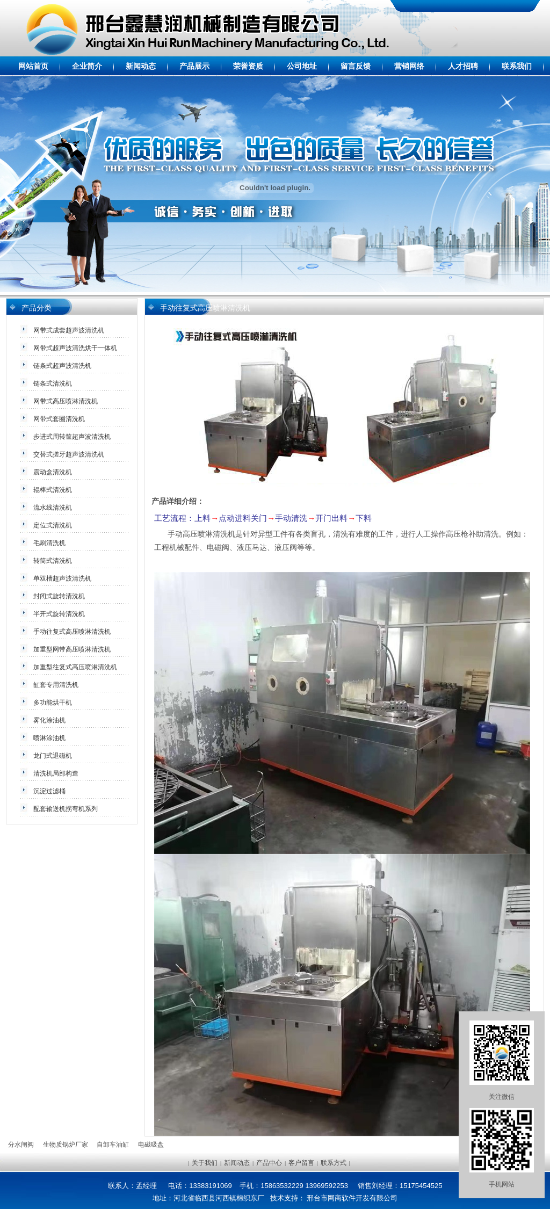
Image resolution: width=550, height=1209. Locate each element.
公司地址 (302, 66)
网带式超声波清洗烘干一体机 (75, 348)
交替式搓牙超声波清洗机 (68, 454)
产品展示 (194, 66)
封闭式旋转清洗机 (59, 596)
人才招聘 (463, 66)
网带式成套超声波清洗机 (68, 330)
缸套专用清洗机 (55, 685)
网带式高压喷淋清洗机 (65, 401)
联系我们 (517, 66)
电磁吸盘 (151, 1144)
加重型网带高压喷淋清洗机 (72, 649)
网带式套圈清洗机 (59, 419)
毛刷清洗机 (49, 543)
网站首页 (33, 66)
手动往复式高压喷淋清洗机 (72, 631)
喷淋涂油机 (49, 738)
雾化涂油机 (49, 720)
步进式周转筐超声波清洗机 (72, 436)
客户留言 (301, 1163)
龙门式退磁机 (52, 755)
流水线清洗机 (52, 507)
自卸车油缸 (113, 1144)
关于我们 (205, 1163)
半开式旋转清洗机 (59, 614)
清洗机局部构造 (55, 773)
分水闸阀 (21, 1144)
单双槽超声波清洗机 (62, 578)
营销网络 (409, 66)
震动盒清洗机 (52, 472)
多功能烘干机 (52, 702)
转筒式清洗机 (52, 560)
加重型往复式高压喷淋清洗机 (75, 667)
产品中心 (269, 1163)
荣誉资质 (248, 66)
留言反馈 (356, 66)
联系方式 (333, 1163)
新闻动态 (141, 66)
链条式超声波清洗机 (62, 366)
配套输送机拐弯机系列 (65, 809)
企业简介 (87, 66)
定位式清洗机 (52, 525)
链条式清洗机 (52, 383)
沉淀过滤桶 (49, 791)
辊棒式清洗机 (52, 490)
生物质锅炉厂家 (65, 1144)
